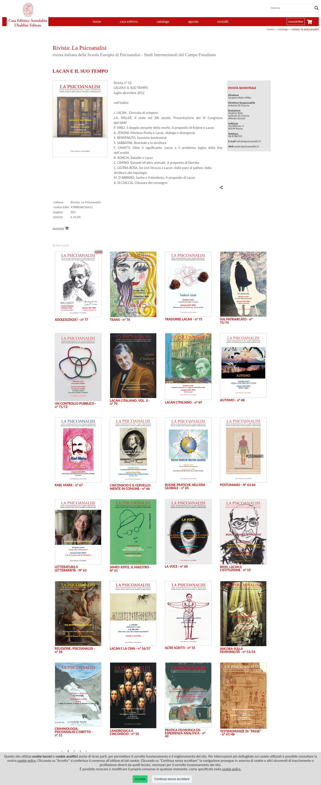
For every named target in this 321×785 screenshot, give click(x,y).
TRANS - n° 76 (120, 319)
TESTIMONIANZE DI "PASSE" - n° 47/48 (240, 732)
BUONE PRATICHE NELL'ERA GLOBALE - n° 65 (185, 486)
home (97, 21)
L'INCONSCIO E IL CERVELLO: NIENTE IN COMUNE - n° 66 (130, 486)
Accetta (140, 779)
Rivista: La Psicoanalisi (85, 202)
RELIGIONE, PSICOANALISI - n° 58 (75, 650)
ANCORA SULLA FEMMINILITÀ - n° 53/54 (237, 650)
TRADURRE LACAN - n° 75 (183, 319)
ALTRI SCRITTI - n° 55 (180, 648)
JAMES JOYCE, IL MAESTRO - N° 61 (130, 568)
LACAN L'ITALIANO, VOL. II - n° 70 (130, 402)
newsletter (295, 21)
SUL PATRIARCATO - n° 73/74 (236, 320)
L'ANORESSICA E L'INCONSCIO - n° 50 (124, 732)
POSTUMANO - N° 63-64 (237, 485)
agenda (193, 21)
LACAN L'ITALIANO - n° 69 (183, 402)
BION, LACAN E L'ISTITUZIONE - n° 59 (235, 568)
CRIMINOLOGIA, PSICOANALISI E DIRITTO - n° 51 (74, 732)
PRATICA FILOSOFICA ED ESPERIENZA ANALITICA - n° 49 (185, 733)
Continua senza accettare (172, 779)
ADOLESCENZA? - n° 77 (71, 319)
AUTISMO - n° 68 (232, 400)
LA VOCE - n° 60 (176, 566)
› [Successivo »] (86, 751)
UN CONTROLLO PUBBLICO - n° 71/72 (75, 405)
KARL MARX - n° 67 (69, 485)
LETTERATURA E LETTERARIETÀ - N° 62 (71, 568)
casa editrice (129, 21)
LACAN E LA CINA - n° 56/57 (130, 648)
